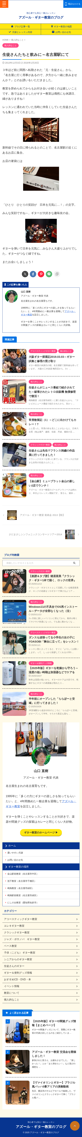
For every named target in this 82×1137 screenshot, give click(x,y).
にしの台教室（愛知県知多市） (23, 902)
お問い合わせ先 (15, 860)
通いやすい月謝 (15, 852)
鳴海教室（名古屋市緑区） (20, 888)
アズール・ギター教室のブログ (41, 17)
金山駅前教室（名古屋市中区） (23, 874)
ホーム (12, 845)
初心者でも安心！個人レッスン (41, 1122)
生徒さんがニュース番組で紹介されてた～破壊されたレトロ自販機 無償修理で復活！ (52, 392)
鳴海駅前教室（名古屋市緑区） (23, 895)
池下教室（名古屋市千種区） (21, 881)
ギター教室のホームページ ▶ (41, 832)
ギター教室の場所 (18, 866)
